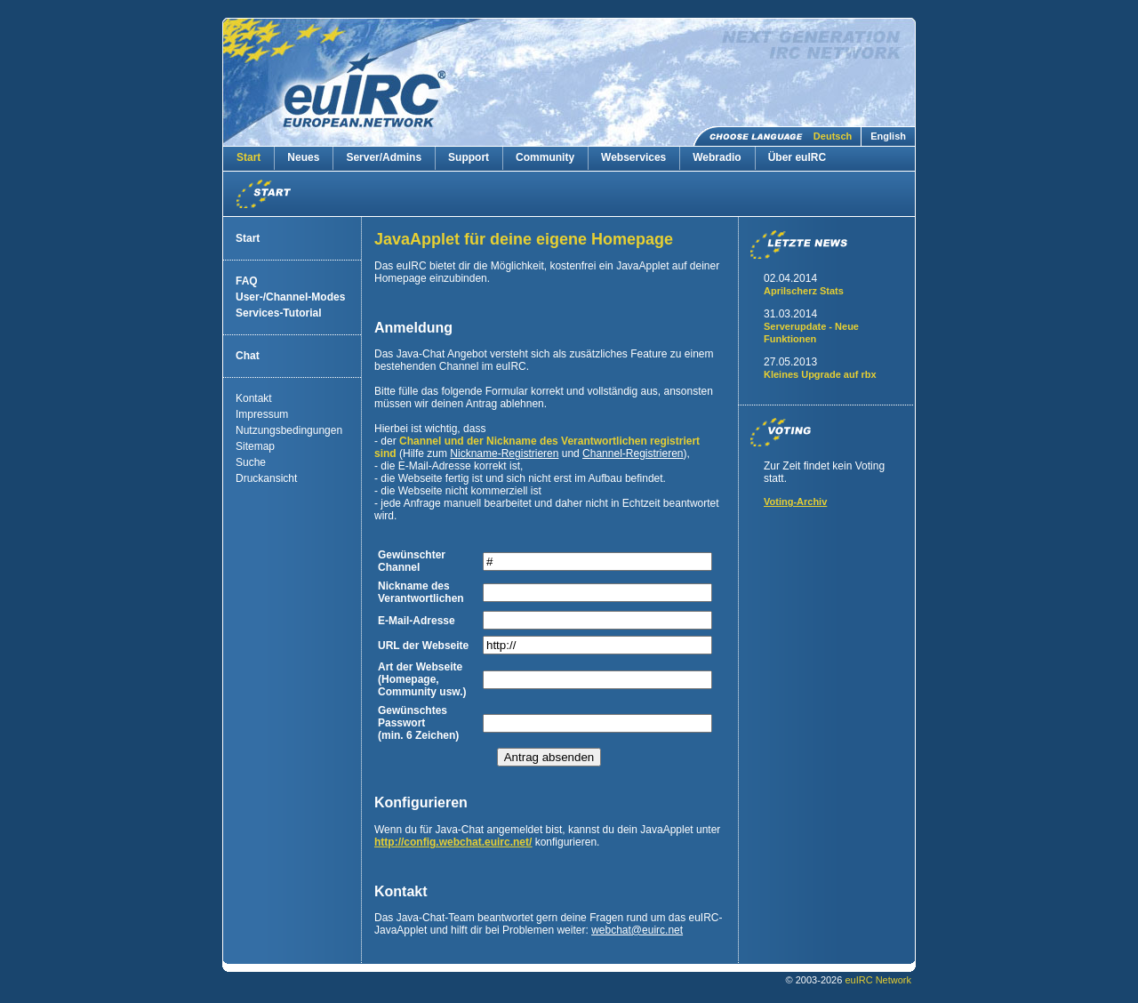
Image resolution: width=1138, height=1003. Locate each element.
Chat (248, 355)
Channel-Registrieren (632, 453)
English (888, 136)
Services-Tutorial (278, 313)
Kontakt (254, 398)
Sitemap (255, 446)
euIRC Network (878, 980)
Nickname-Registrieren (504, 453)
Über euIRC (797, 157)
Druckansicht (266, 478)
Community (545, 157)
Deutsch (832, 136)
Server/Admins (383, 157)
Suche (251, 462)
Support (468, 157)
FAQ (247, 281)
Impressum (262, 414)
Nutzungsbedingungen (289, 430)
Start (248, 157)
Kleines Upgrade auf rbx (820, 374)
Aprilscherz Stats (804, 290)
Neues (303, 157)
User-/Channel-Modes (290, 297)
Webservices (633, 157)
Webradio (717, 157)
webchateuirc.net (637, 930)
